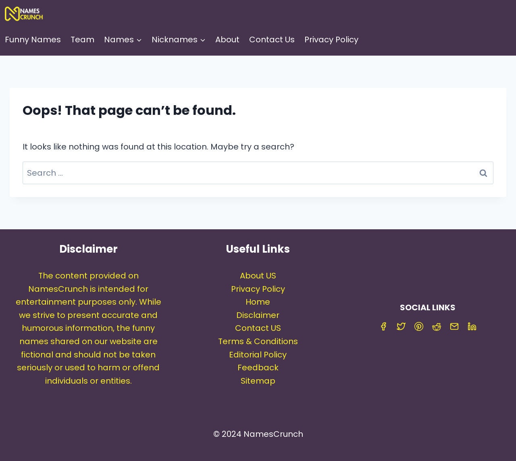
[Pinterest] (419, 326)
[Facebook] (383, 326)
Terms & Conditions (258, 341)
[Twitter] (401, 326)
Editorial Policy (258, 354)
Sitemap (258, 380)
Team (82, 39)
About (227, 39)
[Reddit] (436, 326)
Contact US (258, 328)
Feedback (258, 367)
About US (258, 275)
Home (258, 301)
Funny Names (33, 39)
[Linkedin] (472, 326)
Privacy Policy (331, 39)
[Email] (454, 326)
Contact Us (272, 39)
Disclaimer (257, 315)
